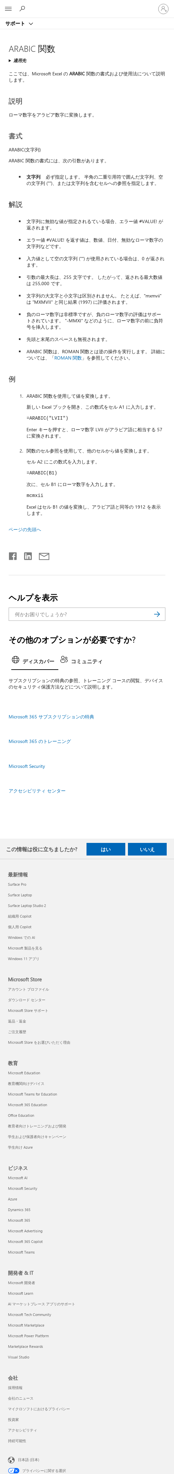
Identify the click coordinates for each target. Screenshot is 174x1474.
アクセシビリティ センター (37, 790)
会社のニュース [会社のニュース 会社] (20, 1398)
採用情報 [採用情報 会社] (15, 1387)
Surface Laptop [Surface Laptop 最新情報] (20, 894)
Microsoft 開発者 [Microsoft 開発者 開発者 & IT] (21, 1282)
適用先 (19, 60)
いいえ (147, 849)
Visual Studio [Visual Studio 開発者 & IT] (18, 1356)
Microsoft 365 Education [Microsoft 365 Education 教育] (27, 1104)
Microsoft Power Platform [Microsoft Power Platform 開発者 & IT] (28, 1335)
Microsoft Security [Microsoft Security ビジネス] (22, 1188)
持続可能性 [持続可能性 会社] (17, 1440)
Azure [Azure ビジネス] (12, 1198)
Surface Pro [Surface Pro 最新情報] (17, 884)
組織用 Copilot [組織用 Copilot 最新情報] (19, 916)
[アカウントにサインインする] (163, 9)
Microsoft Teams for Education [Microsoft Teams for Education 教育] (32, 1094)
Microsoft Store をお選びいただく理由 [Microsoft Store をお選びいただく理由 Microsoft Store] (39, 1042)
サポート (16, 23)
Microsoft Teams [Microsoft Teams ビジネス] (21, 1252)
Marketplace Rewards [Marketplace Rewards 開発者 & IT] (25, 1346)
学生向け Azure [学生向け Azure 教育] (20, 1147)
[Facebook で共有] (13, 554)
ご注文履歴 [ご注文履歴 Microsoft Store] (17, 1031)
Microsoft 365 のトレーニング (40, 741)
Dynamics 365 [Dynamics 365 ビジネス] (19, 1209)
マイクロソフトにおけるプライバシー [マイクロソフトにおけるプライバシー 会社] (39, 1408)
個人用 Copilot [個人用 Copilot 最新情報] (19, 926)
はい (106, 849)
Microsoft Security (27, 766)
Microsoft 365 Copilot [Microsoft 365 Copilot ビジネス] (25, 1241)
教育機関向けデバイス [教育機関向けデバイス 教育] (26, 1083)
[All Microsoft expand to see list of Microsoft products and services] (8, 9)
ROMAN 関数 (68, 358)
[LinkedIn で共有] (25, 554)
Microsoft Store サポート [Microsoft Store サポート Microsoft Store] (28, 1010)
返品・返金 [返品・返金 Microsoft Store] (17, 1021)
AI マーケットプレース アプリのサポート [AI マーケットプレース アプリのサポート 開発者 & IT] (41, 1303)
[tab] (34, 662)
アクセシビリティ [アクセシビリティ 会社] (22, 1430)
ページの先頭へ (25, 529)
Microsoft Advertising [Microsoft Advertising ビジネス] (25, 1230)
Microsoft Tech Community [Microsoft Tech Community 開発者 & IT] (29, 1314)
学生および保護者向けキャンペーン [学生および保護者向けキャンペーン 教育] (37, 1136)
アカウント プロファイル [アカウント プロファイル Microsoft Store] (28, 989)
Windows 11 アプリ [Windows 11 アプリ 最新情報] (23, 958)
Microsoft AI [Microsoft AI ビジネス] (18, 1177)
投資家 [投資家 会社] (13, 1419)
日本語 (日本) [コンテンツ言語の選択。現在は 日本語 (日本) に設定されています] (28, 1459)
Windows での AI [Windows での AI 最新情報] (21, 937)
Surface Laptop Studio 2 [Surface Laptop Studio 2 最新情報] (27, 905)
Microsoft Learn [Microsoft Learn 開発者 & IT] (20, 1293)
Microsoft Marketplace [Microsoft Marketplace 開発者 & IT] (26, 1325)
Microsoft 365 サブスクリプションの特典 (51, 716)
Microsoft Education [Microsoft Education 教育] (24, 1072)
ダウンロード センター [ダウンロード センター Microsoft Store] (26, 999)
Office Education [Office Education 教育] (21, 1115)
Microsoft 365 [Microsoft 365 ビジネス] (19, 1220)
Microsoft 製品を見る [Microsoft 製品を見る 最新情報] (25, 947)
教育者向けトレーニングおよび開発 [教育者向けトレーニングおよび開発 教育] (37, 1125)
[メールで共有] (41, 554)
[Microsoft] (87, 5)
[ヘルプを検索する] (23, 8)
